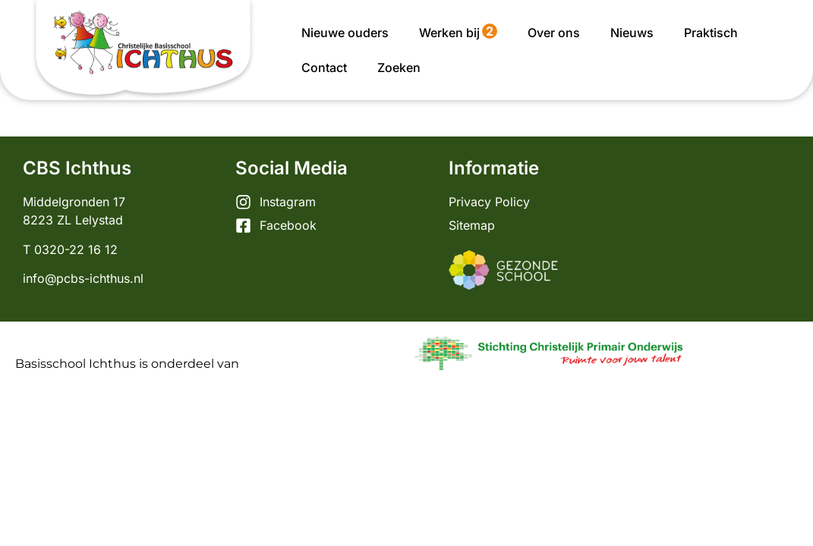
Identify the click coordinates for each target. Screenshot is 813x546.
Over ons (554, 32)
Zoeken (399, 67)
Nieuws (632, 32)
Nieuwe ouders (345, 32)
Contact (324, 67)
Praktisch (711, 32)
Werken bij (458, 32)
